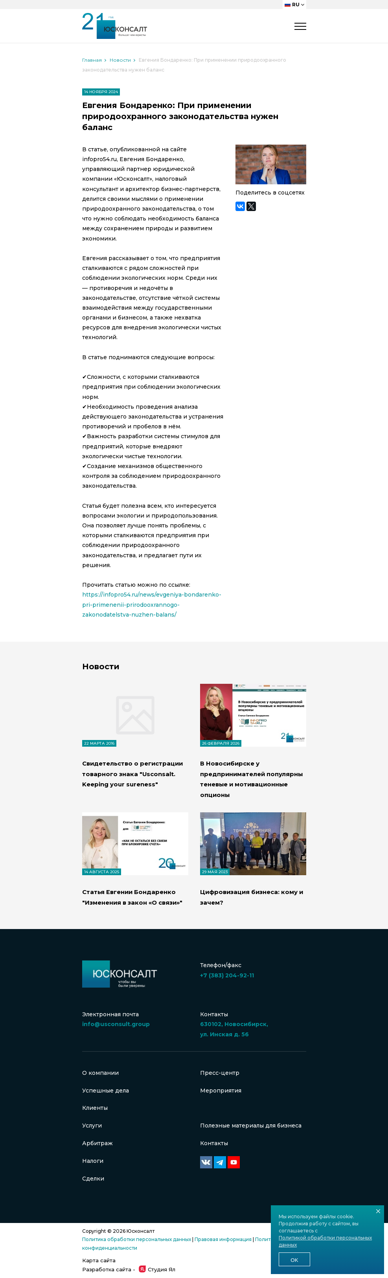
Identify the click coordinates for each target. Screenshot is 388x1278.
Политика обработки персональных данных (136, 1240)
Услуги (92, 1125)
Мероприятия (220, 1089)
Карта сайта (99, 1260)
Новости (120, 60)
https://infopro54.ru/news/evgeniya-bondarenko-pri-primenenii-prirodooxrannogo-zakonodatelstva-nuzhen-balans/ (152, 604)
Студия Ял (157, 1269)
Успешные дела (105, 1089)
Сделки (93, 1178)
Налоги (92, 1160)
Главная (92, 60)
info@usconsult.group (116, 1023)
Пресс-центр (219, 1072)
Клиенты (95, 1107)
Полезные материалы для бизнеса (251, 1125)
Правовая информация (223, 1240)
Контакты (214, 1142)
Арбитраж (97, 1142)
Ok (294, 1260)
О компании (100, 1072)
